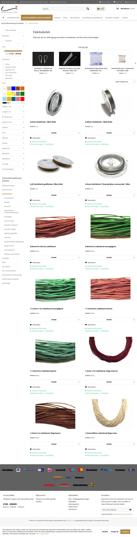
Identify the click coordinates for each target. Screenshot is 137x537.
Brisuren (7, 206)
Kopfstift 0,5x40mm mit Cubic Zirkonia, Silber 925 (69, 69)
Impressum (73, 509)
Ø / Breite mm (7, 117)
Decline (105, 532)
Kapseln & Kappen (11, 225)
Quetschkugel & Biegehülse (14, 242)
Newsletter (72, 502)
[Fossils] (125, 17)
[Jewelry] (57, 17)
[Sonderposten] (13, 17)
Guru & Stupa (9, 221)
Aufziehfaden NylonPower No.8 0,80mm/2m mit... (96, 69)
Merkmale (5, 154)
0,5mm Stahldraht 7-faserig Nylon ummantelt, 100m (107, 184)
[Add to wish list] (35, 138)
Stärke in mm (7, 122)
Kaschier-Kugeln (10, 229)
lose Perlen (6, 267)
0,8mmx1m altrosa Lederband (43, 246)
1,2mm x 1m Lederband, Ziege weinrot (101, 371)
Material (5, 138)
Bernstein (8, 75)
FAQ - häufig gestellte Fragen (79, 499)
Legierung (5, 148)
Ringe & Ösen (9, 246)
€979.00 (18, 54)
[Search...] (66, 9)
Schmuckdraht (9, 250)
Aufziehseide (9, 198)
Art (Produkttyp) (7, 169)
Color (4, 83)
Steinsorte (5, 59)
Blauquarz (9, 78)
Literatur (7, 237)
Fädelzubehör (7, 194)
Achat (7, 64)
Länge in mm (6, 106)
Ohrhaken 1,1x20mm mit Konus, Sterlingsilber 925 (43, 69)
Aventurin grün (10, 67)
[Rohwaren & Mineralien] (92, 17)
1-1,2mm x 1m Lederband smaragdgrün (46, 309)
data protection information (122, 514)
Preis (4, 47)
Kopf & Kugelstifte (10, 233)
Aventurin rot (10, 70)
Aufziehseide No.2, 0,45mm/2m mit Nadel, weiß (122, 69)
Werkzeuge (6, 283)
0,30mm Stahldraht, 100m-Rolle (98, 122)
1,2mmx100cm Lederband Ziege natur (101, 433)
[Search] (88, 9)
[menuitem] (118, 2)
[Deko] (65, 17)
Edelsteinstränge (8, 186)
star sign (5, 164)
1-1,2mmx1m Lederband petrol (43, 371)
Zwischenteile (7, 190)
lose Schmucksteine (9, 271)
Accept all (114, 532)
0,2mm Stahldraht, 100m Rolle (43, 122)
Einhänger (8, 217)
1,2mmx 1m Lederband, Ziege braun (45, 433)
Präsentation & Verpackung (12, 275)
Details (65, 132)
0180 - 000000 (10, 504)
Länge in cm (6, 112)
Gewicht (5, 127)
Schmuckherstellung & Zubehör (11, 179)
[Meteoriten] (75, 17)
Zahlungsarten (74, 504)
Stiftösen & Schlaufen (12, 254)
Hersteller (5, 36)
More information (42, 534)
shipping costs (70, 520)
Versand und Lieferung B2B (46, 499)
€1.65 (11, 54)
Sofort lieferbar (10, 30)
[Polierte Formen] (112, 17)
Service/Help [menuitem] (104, 2)
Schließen (5, 258)
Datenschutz (73, 507)
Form (4, 133)
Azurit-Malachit (10, 73)
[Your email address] (114, 510)
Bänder (7, 202)
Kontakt (38, 502)
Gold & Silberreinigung (10, 279)
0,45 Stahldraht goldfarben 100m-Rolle (46, 184)
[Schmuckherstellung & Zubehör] (37, 17)
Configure (125, 532)
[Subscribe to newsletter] (130, 510)
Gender (4, 143)
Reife (4, 262)
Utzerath (8, 41)
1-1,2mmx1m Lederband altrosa (98, 309)
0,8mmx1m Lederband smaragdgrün (100, 246)
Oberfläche (6, 159)
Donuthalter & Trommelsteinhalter (11, 211)
